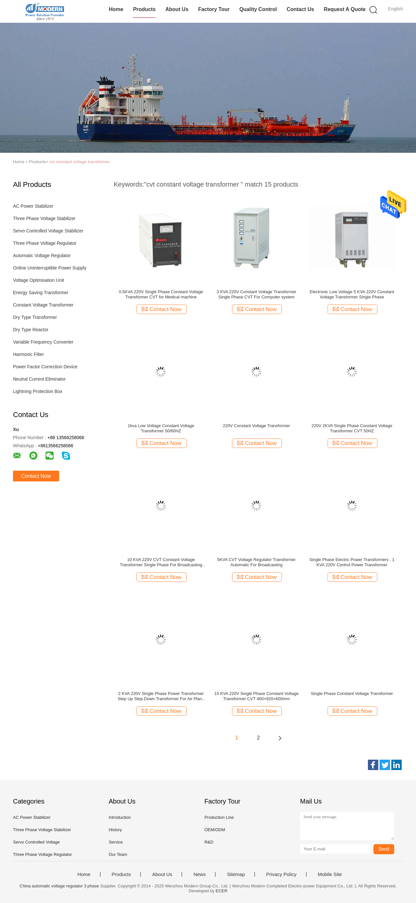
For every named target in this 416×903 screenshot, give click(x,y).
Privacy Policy (281, 874)
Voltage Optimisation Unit (38, 280)
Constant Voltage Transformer (43, 305)
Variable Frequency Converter (43, 342)
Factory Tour (214, 9)
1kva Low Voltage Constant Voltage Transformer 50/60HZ (161, 428)
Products (144, 9)
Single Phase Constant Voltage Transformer (352, 693)
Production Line (219, 817)
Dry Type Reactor (30, 329)
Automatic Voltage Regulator (42, 255)
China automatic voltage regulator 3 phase (59, 885)
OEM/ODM (214, 829)
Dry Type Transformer (35, 317)
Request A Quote (345, 9)
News (199, 874)
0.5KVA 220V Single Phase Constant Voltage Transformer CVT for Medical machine (161, 294)
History (115, 829)
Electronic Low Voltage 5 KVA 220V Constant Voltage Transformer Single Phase (352, 294)
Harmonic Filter (28, 354)
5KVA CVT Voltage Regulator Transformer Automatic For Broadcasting (256, 562)
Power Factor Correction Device (45, 366)
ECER (222, 890)
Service (116, 842)
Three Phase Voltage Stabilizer (44, 218)
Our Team (118, 854)
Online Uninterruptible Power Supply (49, 267)
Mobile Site (330, 874)
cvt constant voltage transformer (79, 161)
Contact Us (300, 9)
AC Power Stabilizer (33, 206)
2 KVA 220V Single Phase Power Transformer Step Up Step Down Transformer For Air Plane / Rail (161, 696)
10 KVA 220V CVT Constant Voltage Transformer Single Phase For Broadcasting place (161, 562)
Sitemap (236, 874)
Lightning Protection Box (37, 391)
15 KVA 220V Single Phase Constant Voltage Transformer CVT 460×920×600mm (256, 696)
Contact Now (36, 476)
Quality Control (258, 9)
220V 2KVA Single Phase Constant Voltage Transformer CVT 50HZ (352, 428)
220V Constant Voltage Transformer (256, 425)
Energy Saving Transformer (40, 292)
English (395, 8)
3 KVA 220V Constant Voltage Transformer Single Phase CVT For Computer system (256, 294)
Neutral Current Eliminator (39, 379)
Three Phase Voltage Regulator (44, 243)
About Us (176, 9)
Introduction (120, 817)
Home (116, 9)
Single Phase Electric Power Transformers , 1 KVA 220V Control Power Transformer (352, 562)
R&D (208, 842)
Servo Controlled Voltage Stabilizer (48, 230)
